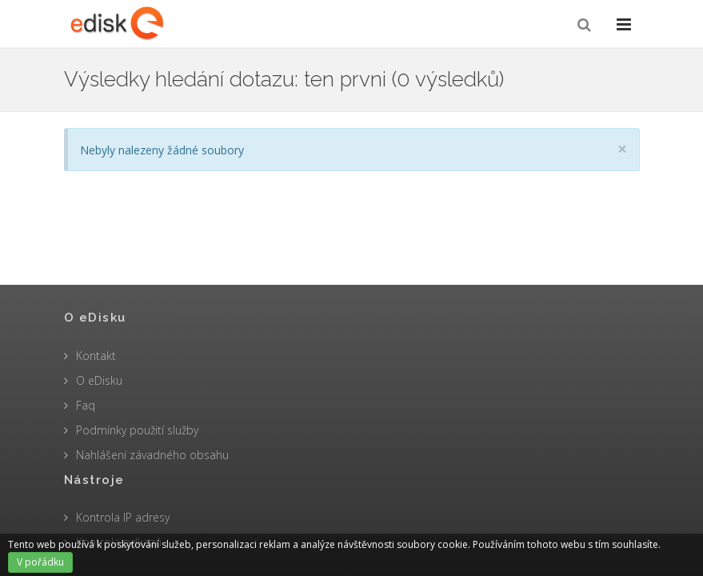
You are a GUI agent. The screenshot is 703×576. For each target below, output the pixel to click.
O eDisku (99, 380)
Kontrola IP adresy (123, 517)
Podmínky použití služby (137, 430)
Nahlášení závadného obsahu (152, 454)
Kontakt (96, 355)
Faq (85, 405)
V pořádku (40, 562)
